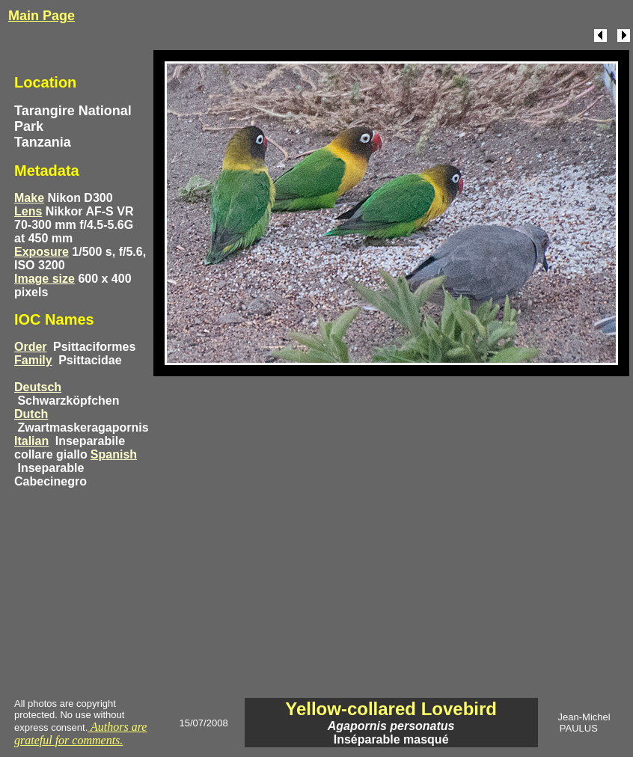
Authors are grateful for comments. (80, 733)
